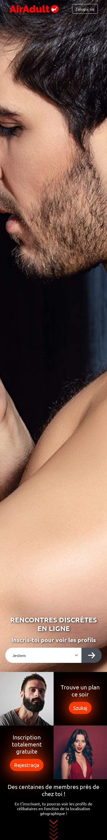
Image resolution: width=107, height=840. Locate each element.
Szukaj (80, 708)
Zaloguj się (85, 8)
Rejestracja (26, 765)
